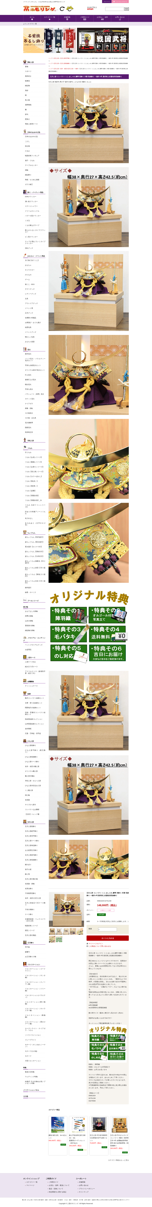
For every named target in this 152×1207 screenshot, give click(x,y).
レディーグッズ (30, 294)
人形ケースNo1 (30, 662)
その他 (25, 1096)
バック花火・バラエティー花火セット (35, 359)
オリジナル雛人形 (31, 771)
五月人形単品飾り (31, 845)
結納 (27, 693)
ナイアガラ (29, 403)
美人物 (27, 100)
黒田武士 (28, 76)
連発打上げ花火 (30, 379)
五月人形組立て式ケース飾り (35, 904)
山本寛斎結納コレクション (34, 724)
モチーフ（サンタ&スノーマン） (35, 1045)
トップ (50, 58)
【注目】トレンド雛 (32, 814)
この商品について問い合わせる (99, 946)
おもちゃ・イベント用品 (34, 255)
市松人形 (28, 440)
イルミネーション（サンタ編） (35, 976)
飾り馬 (27, 874)
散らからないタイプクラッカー (35, 231)
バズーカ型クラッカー (33, 216)
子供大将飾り (30, 909)
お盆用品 (28, 649)
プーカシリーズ (31, 600)
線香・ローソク (30, 592)
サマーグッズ (30, 289)
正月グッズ (29, 313)
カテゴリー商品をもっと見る (118, 1160)
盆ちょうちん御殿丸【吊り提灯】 (35, 562)
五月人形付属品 (30, 935)
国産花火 (28, 427)
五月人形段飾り (30, 826)
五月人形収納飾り (65, 63)
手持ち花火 (29, 389)
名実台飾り (29, 888)
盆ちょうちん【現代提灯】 (34, 537)
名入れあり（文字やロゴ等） (35, 524)
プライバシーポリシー (87, 1189)
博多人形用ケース (31, 124)
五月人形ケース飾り (32, 841)
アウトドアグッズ (31, 303)
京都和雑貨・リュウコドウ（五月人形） (35, 920)
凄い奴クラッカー (31, 201)
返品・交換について (56, 1189)
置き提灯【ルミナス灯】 (33, 547)
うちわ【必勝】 (30, 491)
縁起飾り (28, 175)
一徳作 (76, 68)
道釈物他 (28, 105)
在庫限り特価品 (30, 318)
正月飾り (28, 942)
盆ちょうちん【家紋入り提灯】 (35, 575)
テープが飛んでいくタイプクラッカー (35, 242)
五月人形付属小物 (31, 879)
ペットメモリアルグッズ (33, 645)
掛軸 (26, 170)
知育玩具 (28, 327)
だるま (27, 151)
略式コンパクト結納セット (34, 698)
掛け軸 (25, 607)
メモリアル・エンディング (34, 638)
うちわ (27, 447)
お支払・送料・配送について (59, 1185)
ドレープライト (30, 1040)
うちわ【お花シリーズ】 (33, 457)
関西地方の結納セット (33, 707)
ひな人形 (28, 740)
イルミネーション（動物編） (35, 1016)
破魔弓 (27, 952)
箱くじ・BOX (30, 284)
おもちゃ (28, 265)
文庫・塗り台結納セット (33, 703)
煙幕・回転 (29, 408)
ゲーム (27, 279)
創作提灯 (28, 587)
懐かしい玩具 (30, 337)
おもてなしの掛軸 (31, 611)
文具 (26, 298)
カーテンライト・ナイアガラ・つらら (35, 1029)
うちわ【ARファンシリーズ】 (35, 506)
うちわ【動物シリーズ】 (33, 462)
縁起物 (27, 85)
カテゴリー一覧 (31, 1182)
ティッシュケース (31, 686)
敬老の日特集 (30, 1072)
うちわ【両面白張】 (32, 495)
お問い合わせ (83, 1185)
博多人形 (28, 61)
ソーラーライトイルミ (33, 1035)
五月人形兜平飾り (65, 58)
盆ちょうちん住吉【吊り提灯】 (35, 582)
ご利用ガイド (53, 1182)
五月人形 (56, 58)
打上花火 (28, 375)
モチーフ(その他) (31, 1051)
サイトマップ (83, 1192)
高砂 (26, 90)
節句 (26, 114)
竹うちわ (28, 452)
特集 (24, 1067)
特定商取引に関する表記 (57, 1192)
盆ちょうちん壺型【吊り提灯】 (35, 568)
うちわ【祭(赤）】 (31, 481)
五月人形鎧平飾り (31, 831)
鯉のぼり (28, 864)
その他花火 (29, 413)
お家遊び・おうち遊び (33, 322)
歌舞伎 (27, 81)
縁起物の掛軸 (30, 630)
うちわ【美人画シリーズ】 (34, 471)
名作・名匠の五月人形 (66, 68)
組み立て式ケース (31, 666)
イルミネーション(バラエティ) (35, 996)
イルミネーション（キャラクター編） (35, 1009)
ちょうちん (29, 532)
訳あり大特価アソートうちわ (35, 512)
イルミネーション (31, 964)
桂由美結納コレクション (33, 719)
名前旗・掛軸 (30, 884)
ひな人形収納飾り (31, 757)
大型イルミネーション (33, 1061)
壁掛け (27, 119)
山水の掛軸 (29, 621)
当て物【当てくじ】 (32, 260)
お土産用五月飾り (31, 850)
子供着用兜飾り (30, 893)
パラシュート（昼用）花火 (34, 394)
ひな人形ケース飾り (32, 761)
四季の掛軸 (29, 616)
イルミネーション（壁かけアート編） (35, 1022)
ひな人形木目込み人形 (33, 785)
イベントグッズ (30, 332)
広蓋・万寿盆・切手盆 (33, 733)
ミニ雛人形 (29, 790)
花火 (27, 349)
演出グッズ (29, 248)
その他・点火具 (30, 418)
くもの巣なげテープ (32, 225)
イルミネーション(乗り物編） (35, 1003)
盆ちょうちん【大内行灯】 (34, 556)
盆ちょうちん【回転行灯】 (34, 551)
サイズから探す (30, 804)
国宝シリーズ (30, 930)
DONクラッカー (30, 196)
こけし (27, 141)
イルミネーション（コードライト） (35, 969)
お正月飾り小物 (30, 956)
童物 (26, 66)
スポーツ (28, 71)
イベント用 (29, 308)
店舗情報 (82, 1182)
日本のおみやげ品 (31, 131)
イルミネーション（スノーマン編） (35, 983)
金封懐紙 (28, 729)
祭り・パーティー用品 (33, 191)
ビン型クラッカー (31, 237)
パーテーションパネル (31, 1090)
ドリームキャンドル (32, 211)
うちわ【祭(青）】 (31, 486)
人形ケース (29, 657)
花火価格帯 (29, 423)
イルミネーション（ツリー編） (35, 989)
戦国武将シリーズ (31, 926)
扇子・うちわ (30, 160)
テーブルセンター (31, 165)
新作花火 (28, 354)
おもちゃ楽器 (30, 342)
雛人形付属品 (30, 776)
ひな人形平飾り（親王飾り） (35, 751)
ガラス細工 (29, 184)
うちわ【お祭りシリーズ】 (34, 467)
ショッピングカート (120, 1)
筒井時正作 (29, 432)
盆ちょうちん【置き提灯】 (34, 542)
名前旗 (27, 800)
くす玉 (27, 220)
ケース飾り (29, 914)
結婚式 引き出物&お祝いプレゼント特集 (35, 1082)
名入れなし (29, 518)
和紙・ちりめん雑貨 (32, 180)
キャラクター (30, 270)
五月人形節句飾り (31, 855)
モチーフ (28, 1056)
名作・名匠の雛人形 (32, 766)
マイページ (107, 1)
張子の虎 (28, 869)
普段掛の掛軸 (30, 625)
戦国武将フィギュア (32, 156)
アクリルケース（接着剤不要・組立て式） (35, 672)
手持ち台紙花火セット (33, 365)
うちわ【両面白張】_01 (33, 500)
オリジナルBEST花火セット (35, 370)
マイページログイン (95, 943)
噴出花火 (28, 384)
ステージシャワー (31, 206)
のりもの (28, 275)
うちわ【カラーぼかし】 (33, 476)
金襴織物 (28, 681)
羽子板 (27, 947)
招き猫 (27, 146)
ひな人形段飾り (30, 745)
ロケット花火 (30, 399)
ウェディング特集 (31, 1077)
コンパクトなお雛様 (32, 809)
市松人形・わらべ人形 (33, 781)
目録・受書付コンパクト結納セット (35, 713)
